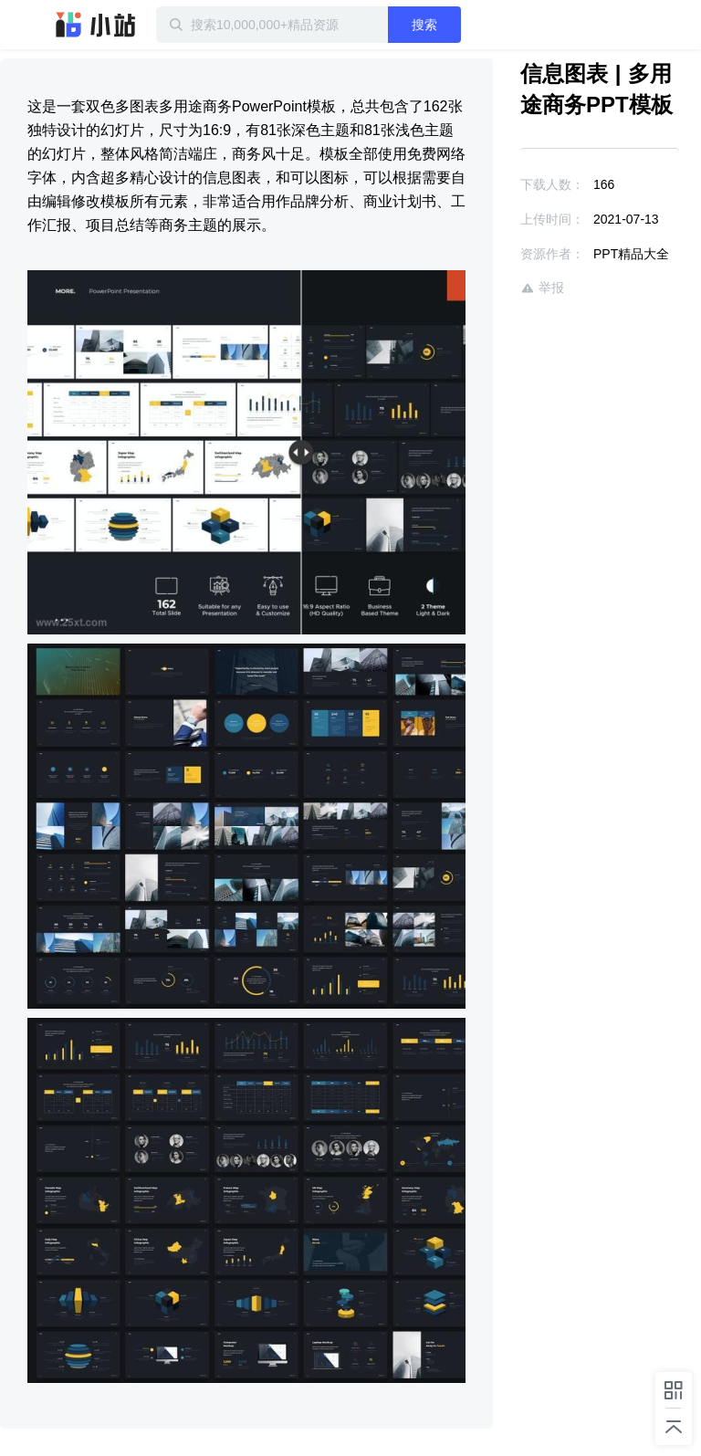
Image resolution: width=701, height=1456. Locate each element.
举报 (542, 288)
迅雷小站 (96, 24)
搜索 (424, 24)
